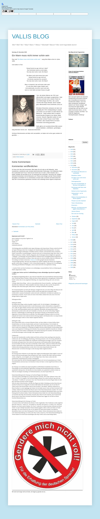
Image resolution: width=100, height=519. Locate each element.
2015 (71, 246)
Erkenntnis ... (74, 205)
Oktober (74, 216)
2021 (71, 161)
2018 (71, 240)
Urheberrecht (33, 260)
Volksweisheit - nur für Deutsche (77, 194)
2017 (71, 242)
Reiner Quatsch (20, 156)
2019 (71, 165)
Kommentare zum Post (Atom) (26, 226)
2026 (71, 149)
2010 (71, 258)
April (73, 230)
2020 (71, 163)
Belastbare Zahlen (76, 175)
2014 (71, 249)
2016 (71, 244)
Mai (73, 228)
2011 (71, 256)
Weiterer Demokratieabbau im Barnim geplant (79, 197)
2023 (71, 156)
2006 (71, 267)
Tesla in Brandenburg (77, 203)
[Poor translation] (11, 11)
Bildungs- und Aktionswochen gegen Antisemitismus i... (79, 208)
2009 (71, 260)
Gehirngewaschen (76, 181)
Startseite (37, 224)
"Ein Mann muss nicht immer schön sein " (29, 59)
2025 (71, 151)
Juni (73, 225)
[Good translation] (5, 11)
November (75, 169)
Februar (74, 234)
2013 (71, 251)
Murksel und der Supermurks (79, 191)
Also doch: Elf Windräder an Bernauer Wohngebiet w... (78, 184)
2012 (71, 253)
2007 (71, 265)
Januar (74, 237)
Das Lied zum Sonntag (77, 213)
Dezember (75, 167)
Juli (73, 223)
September (75, 218)
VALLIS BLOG (30, 36)
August (74, 221)
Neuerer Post (15, 224)
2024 (71, 154)
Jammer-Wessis (75, 211)
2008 (71, 262)
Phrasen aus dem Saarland (78, 200)
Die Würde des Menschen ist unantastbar (78, 172)
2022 (71, 158)
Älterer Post (59, 224)
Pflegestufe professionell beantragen (78, 283)
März (73, 232)
